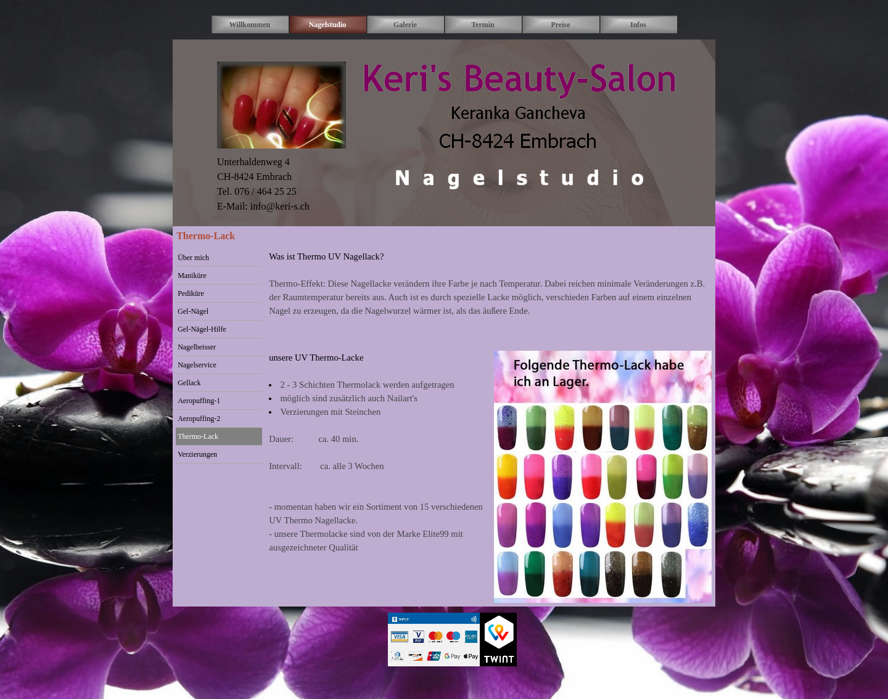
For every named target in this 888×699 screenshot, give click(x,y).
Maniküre (192, 275)
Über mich (193, 257)
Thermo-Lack (198, 436)
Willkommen (249, 24)
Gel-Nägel (193, 311)
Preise (560, 24)
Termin (483, 24)
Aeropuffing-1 (199, 400)
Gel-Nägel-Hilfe (202, 329)
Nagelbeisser (197, 347)
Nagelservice (197, 365)
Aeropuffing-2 (199, 418)
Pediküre (191, 293)
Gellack (189, 382)
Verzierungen (197, 454)
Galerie (405, 24)
